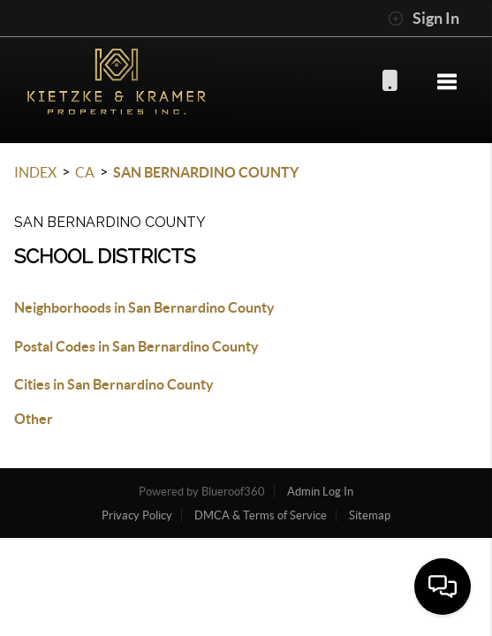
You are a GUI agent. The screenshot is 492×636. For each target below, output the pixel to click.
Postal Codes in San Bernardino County (136, 346)
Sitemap (369, 515)
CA (85, 172)
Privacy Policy (137, 515)
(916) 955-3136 (389, 80)
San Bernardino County (206, 172)
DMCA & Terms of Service (260, 515)
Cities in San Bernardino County (114, 384)
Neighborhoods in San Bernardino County (144, 307)
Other (33, 419)
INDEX (35, 172)
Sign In (423, 18)
